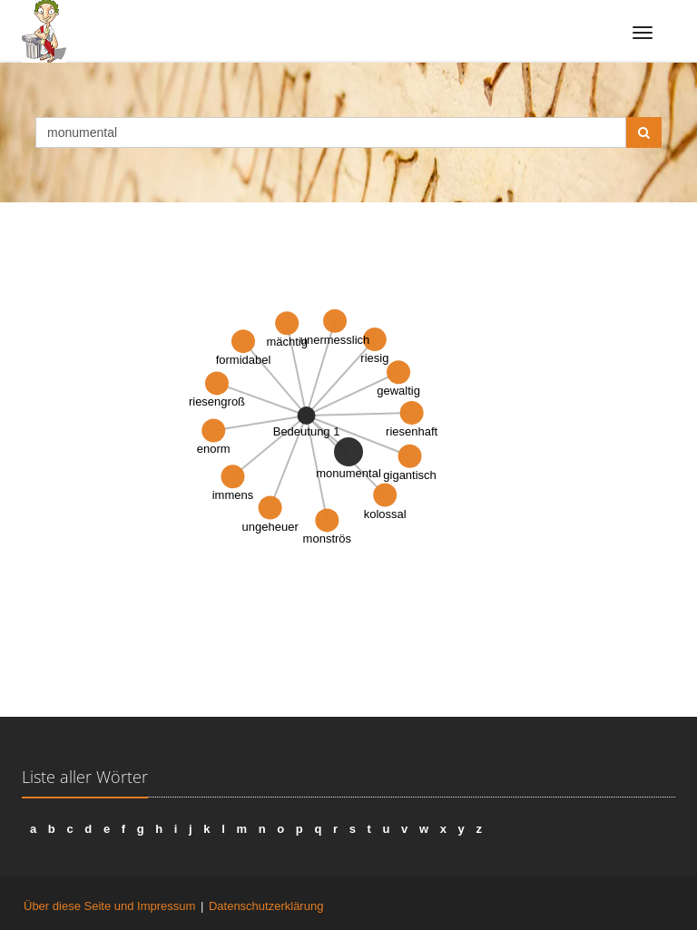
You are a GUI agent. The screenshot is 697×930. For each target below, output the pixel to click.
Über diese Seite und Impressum (109, 906)
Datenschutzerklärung (266, 906)
